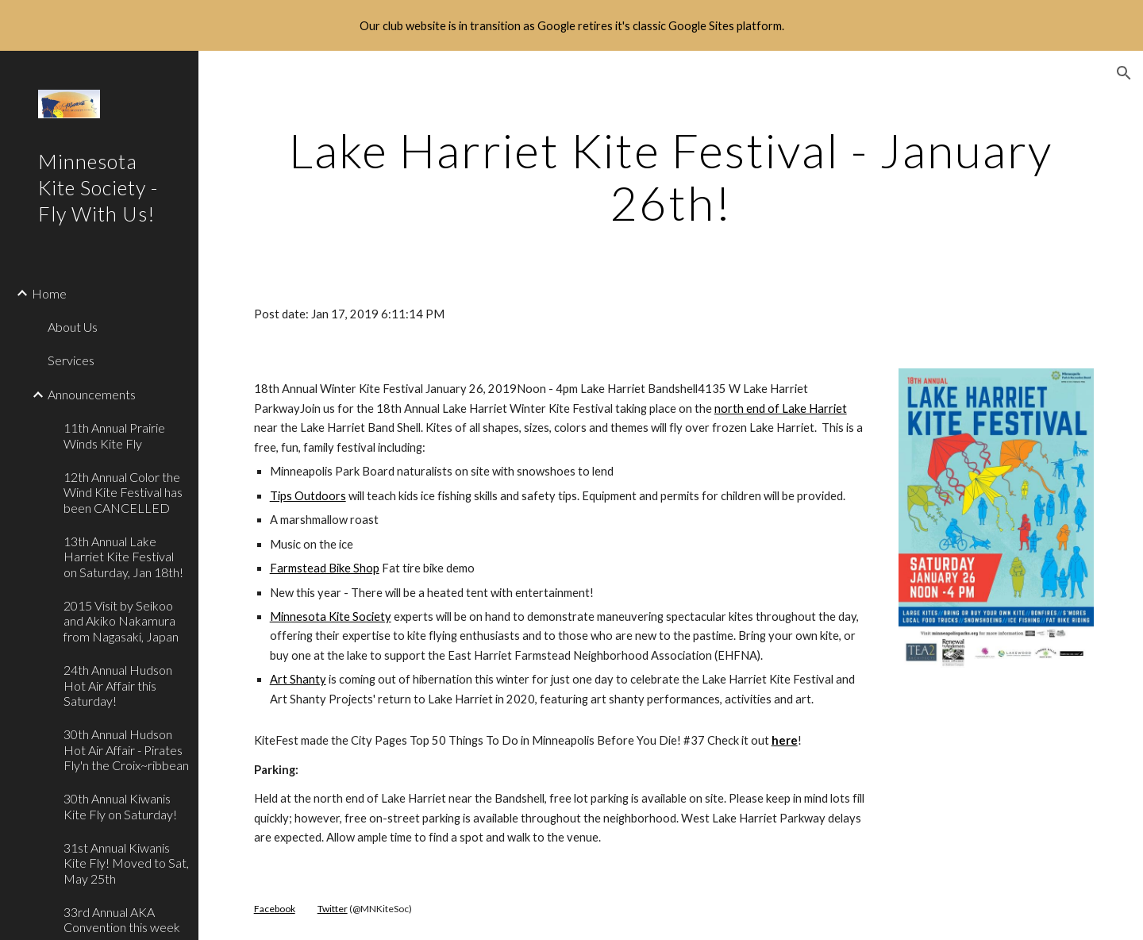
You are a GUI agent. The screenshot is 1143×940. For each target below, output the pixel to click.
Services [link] (71, 360)
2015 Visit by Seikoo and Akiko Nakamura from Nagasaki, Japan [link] (121, 621)
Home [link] (49, 293)
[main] (671, 176)
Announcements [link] (92, 394)
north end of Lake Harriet (780, 408)
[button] (1124, 73)
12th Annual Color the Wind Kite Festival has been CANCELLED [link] (123, 492)
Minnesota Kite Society (330, 616)
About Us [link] (73, 326)
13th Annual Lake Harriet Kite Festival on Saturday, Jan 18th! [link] (123, 557)
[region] (571, 25)
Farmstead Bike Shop (324, 568)
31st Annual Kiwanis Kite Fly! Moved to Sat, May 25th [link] (126, 863)
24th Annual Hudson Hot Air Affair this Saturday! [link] (118, 685)
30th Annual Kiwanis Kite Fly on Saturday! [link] (120, 806)
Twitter (333, 909)
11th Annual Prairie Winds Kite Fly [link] (114, 435)
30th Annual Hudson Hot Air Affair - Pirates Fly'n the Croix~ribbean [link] (126, 749)
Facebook (274, 909)
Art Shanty (298, 679)
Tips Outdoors (308, 496)
